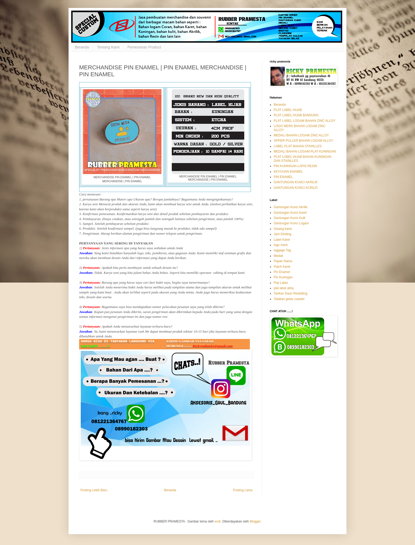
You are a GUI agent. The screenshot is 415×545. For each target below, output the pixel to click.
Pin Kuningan (283, 277)
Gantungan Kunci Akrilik (290, 207)
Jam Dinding (282, 234)
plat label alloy (284, 288)
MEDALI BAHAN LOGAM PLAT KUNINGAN (305, 151)
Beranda (82, 47)
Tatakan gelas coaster (289, 299)
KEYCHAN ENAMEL (288, 171)
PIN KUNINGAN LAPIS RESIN (295, 166)
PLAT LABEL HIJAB (288, 110)
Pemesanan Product (144, 47)
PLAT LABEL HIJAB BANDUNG (296, 115)
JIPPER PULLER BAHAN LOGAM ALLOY (303, 140)
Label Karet (282, 240)
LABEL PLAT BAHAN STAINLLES (298, 146)
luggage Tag (282, 250)
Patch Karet (282, 267)
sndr (218, 521)
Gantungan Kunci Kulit (289, 218)
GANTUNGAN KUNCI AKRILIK (296, 182)
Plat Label (281, 283)
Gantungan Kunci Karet (290, 213)
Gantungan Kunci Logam (291, 223)
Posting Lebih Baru (93, 490)
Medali (278, 256)
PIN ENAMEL (283, 177)
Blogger (255, 521)
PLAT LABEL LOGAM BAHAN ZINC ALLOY (304, 121)
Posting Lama (242, 490)
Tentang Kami (108, 47)
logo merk (281, 245)
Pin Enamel (282, 272)
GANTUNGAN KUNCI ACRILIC (296, 188)
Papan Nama (283, 261)
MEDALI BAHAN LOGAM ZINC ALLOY (301, 135)
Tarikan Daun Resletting (290, 293)
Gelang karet (283, 229)
